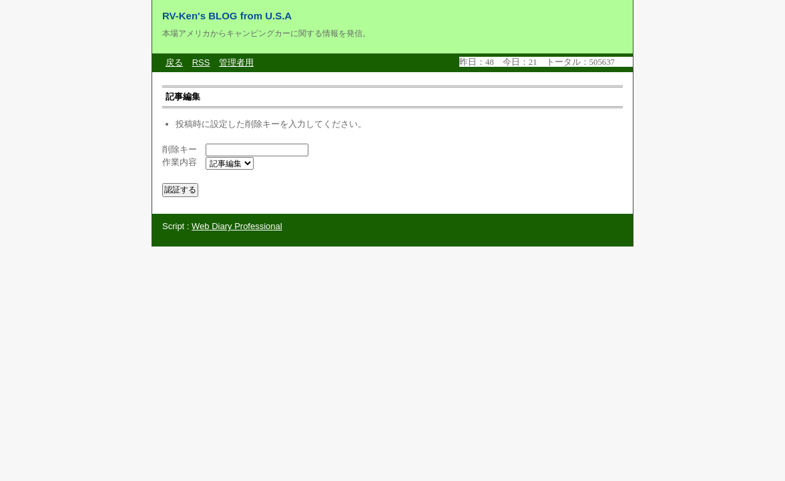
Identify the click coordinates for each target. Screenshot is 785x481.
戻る (174, 62)
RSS (201, 62)
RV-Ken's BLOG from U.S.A (227, 15)
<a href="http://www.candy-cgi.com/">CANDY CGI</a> (546, 62)
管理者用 (236, 62)
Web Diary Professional (237, 226)
